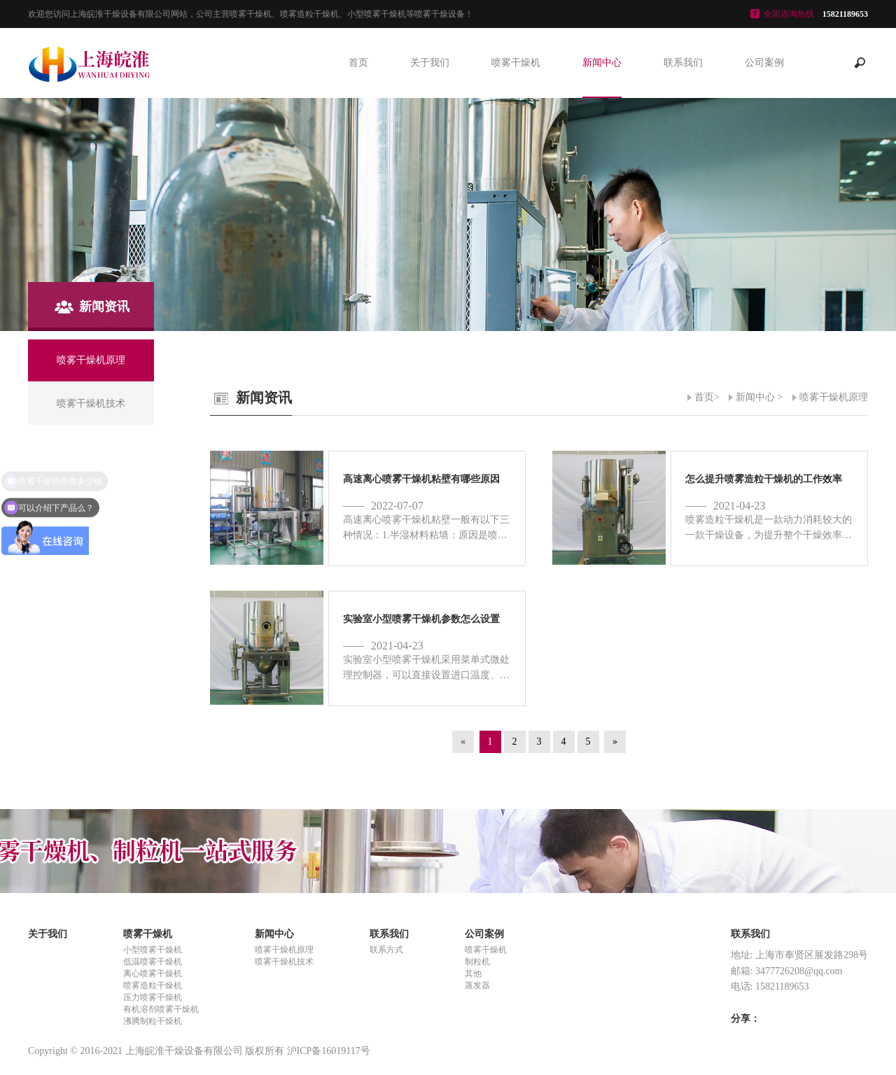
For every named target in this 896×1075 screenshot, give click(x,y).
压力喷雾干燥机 (152, 997)
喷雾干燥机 (515, 62)
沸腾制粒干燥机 (152, 1021)
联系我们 (683, 62)
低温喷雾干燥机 (152, 962)
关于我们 (429, 62)
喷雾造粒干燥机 (152, 985)
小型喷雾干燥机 (152, 950)
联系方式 (386, 950)
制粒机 (477, 962)
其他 (473, 973)
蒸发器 (477, 985)
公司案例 (764, 62)
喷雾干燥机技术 (284, 962)
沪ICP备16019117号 (328, 1051)
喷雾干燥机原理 (833, 397)
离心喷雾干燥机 (152, 973)
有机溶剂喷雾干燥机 (161, 1009)
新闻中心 (602, 62)
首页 (358, 62)
